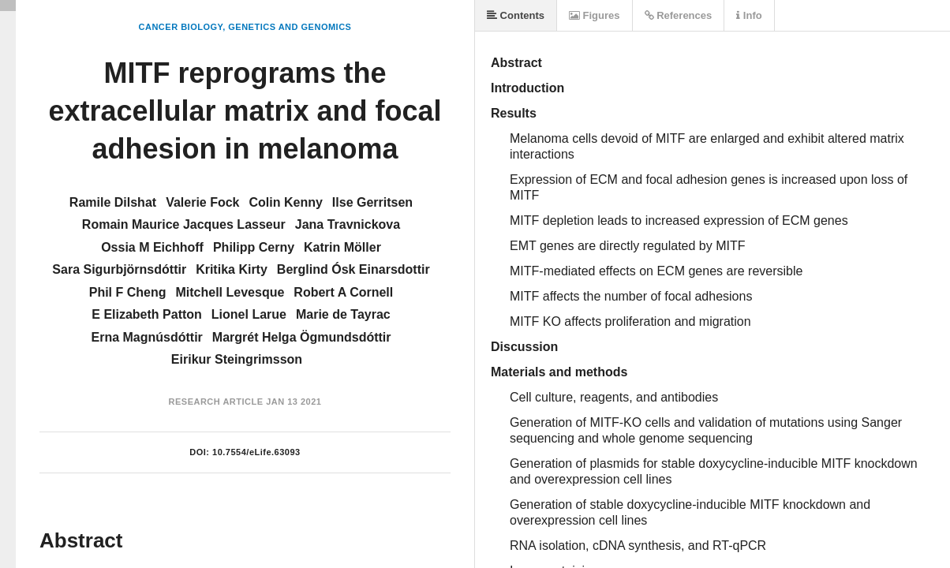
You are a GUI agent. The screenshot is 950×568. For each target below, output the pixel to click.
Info (748, 15)
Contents (515, 15)
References (678, 15)
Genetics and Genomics (289, 27)
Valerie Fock (202, 202)
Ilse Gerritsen (372, 202)
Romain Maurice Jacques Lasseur (184, 224)
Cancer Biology (181, 27)
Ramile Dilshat (112, 202)
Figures (594, 15)
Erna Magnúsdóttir (146, 337)
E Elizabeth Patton (147, 314)
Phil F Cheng (127, 292)
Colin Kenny (286, 202)
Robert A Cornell (343, 292)
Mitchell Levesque (230, 292)
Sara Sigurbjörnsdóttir (119, 269)
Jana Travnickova (347, 224)
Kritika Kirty (231, 269)
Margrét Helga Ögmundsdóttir (301, 337)
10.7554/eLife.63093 (256, 452)
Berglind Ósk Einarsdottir (353, 269)
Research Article (216, 401)
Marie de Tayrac (343, 314)
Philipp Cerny (253, 247)
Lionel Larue (248, 314)
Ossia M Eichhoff (152, 247)
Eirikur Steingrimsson (236, 359)
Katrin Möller (342, 247)
